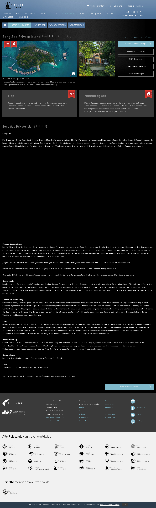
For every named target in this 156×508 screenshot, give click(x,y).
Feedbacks (129, 6)
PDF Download (135, 59)
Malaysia (110, 13)
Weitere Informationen (109, 505)
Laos (55, 13)
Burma (82, 13)
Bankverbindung (111, 414)
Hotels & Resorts (19, 25)
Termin (81, 411)
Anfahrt (82, 414)
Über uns (118, 6)
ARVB (107, 401)
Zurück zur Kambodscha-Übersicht (139, 37)
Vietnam (44, 13)
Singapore (8, 17)
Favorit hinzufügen (135, 74)
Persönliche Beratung (135, 52)
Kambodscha (68, 13)
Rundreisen (39, 25)
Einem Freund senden (136, 67)
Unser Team (83, 417)
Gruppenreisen (57, 25)
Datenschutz (109, 404)
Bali (18, 13)
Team (108, 6)
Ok (125, 505)
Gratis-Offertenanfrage (138, 44)
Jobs (106, 411)
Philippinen (96, 13)
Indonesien (29, 13)
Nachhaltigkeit (110, 417)
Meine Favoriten (97, 6)
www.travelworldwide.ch (55, 421)
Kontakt (139, 6)
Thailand (7, 13)
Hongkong (23, 17)
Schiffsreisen (76, 25)
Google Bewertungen (87, 421)
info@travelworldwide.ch (55, 417)
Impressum (109, 407)
